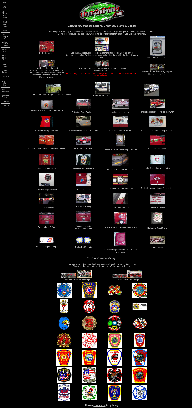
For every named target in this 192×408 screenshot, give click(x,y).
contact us (99, 405)
